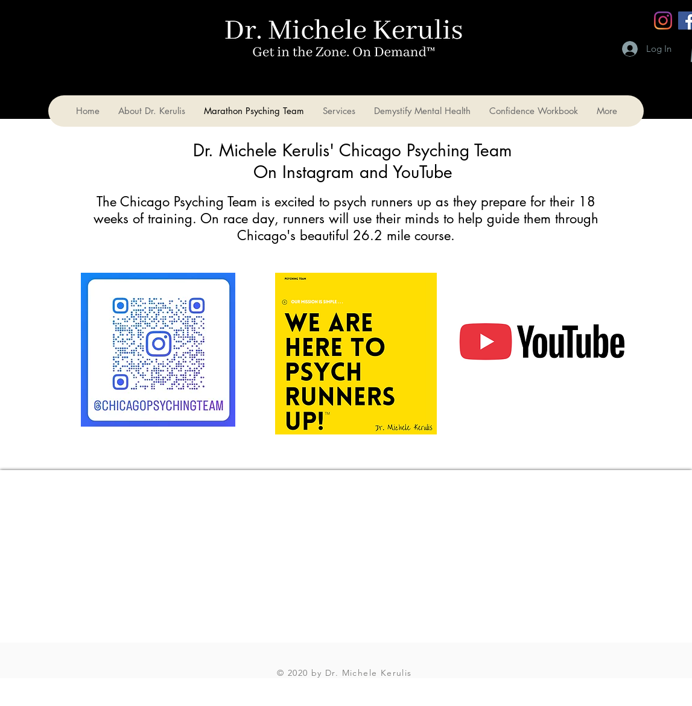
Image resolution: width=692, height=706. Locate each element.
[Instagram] (663, 20)
